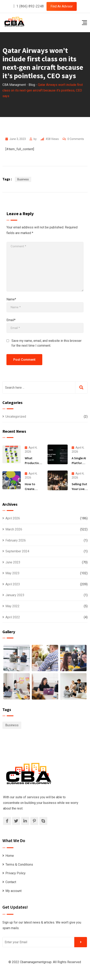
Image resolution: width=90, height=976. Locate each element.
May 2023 (12, 573)
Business (23, 179)
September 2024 (17, 551)
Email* (11, 320)
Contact (10, 882)
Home (9, 856)
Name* (11, 299)
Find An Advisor (62, 6)
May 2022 (12, 606)
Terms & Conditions (19, 864)
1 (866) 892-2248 (30, 6)
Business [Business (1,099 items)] (12, 725)
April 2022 (12, 617)
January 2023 (14, 595)
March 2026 (13, 529)
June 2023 (12, 562)
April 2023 (12, 584)
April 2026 (12, 518)
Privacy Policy (15, 873)
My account (13, 891)
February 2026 (15, 540)
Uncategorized (15, 416)
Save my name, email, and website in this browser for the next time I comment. (46, 343)
